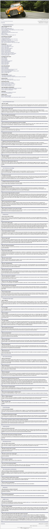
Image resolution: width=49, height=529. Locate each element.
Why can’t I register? (4, 34)
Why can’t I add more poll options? (7, 48)
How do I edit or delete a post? (6, 45)
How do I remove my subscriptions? (7, 89)
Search (45, 19)
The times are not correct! (5, 38)
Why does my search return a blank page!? (8, 84)
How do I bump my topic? (5, 55)
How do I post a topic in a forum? (6, 44)
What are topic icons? (4, 64)
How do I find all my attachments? (6, 93)
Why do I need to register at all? (6, 28)
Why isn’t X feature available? (6, 96)
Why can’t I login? (4, 27)
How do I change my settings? (6, 37)
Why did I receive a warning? (6, 51)
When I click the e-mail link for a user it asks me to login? (10, 42)
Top (1, 106)
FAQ (42, 19)
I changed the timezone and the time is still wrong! (9, 39)
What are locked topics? (5, 63)
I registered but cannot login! (6, 31)
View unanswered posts (4, 21)
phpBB (21, 527)
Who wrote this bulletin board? (6, 95)
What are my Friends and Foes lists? (7, 79)
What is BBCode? (4, 57)
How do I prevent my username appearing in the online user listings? (12, 29)
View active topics (10, 21)
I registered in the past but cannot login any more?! (9, 32)
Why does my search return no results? (7, 83)
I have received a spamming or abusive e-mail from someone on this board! (13, 76)
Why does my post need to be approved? (8, 54)
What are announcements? (5, 61)
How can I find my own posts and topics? (8, 85)
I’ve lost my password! (5, 30)
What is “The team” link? (5, 72)
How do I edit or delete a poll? (6, 49)
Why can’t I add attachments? (6, 50)
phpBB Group (28, 502)
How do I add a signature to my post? (7, 46)
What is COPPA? (4, 33)
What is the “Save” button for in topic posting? (8, 53)
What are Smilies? (4, 59)
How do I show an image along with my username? (9, 40)
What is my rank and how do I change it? (8, 41)
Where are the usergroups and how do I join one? (9, 69)
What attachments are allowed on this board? (8, 92)
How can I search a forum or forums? (7, 82)
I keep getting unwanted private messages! (8, 75)
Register (2, 19)
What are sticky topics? (5, 62)
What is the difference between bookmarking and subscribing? (11, 88)
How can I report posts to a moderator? (7, 52)
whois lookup (24, 515)
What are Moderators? (5, 67)
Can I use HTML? (4, 58)
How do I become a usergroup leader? (7, 70)
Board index (3, 22)
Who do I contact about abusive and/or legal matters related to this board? (13, 97)
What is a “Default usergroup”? (6, 71)
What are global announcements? (6, 60)
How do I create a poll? (5, 47)
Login (47, 19)
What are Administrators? (5, 66)
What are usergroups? (5, 68)
